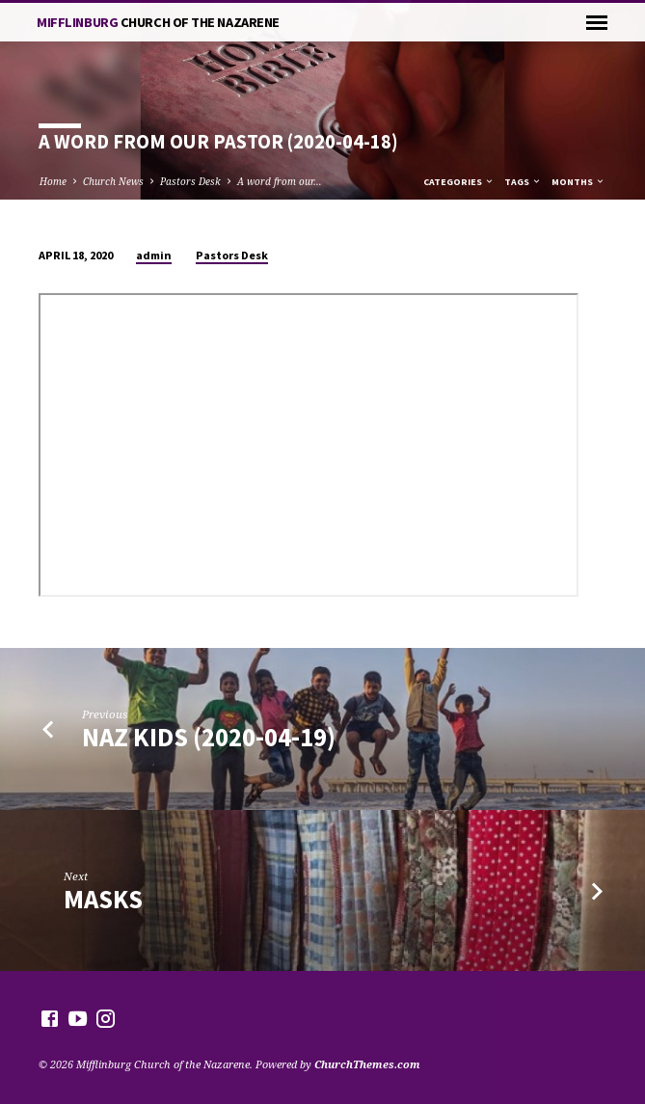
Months (578, 181)
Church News (113, 181)
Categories (459, 181)
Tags (523, 181)
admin (154, 255)
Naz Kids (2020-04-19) (209, 737)
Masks (103, 899)
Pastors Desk (190, 181)
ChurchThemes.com (367, 1064)
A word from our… (279, 181)
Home (53, 181)
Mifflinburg (158, 22)
